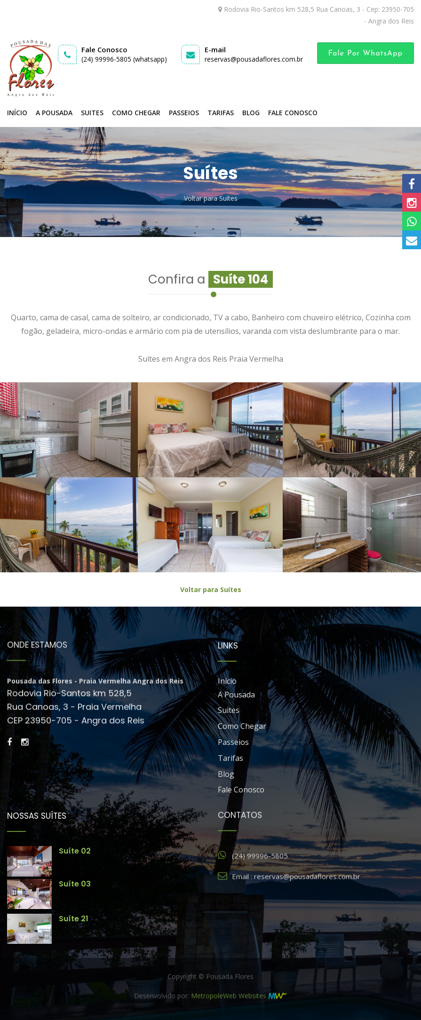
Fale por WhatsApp (368, 53)
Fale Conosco (293, 112)
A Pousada (54, 112)
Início (17, 112)
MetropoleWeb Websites (228, 1002)
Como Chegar (136, 112)
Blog (251, 112)
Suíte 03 (75, 883)
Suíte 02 (75, 851)
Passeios (184, 112)
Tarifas (220, 112)
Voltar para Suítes (211, 198)
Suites (92, 112)
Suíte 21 (73, 918)
